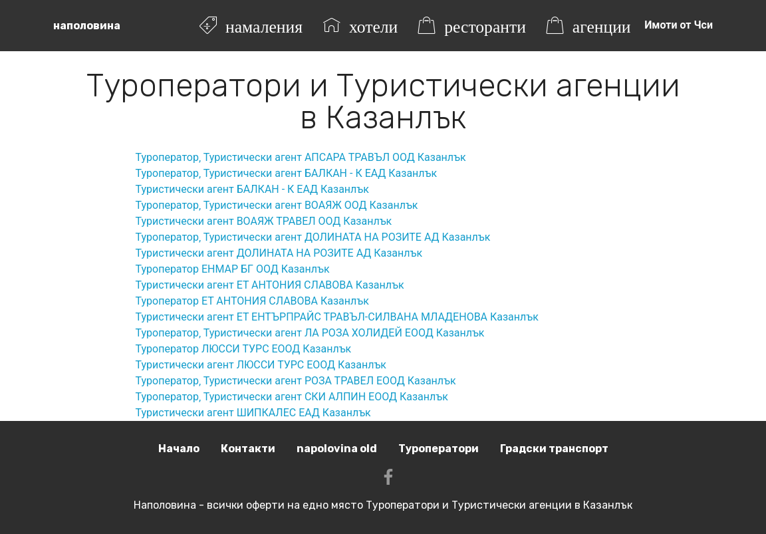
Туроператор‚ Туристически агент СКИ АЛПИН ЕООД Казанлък (292, 396)
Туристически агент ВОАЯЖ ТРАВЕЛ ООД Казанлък (264, 221)
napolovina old (337, 448)
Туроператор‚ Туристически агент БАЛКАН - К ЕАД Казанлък (287, 173)
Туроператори (438, 448)
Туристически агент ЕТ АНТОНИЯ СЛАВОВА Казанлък (270, 285)
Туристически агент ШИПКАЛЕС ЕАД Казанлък (253, 412)
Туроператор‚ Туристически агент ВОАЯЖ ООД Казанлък (277, 205)
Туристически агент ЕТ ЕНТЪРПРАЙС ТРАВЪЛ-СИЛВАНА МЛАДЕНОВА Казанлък (337, 317)
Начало (178, 448)
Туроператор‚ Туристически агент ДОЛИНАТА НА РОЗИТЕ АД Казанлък (313, 237)
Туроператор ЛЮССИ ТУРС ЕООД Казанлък (244, 348)
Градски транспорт (554, 448)
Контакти (248, 448)
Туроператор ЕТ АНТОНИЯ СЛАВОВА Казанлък (252, 301)
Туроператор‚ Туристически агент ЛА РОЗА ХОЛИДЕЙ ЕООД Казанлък (310, 333)
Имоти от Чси (678, 25)
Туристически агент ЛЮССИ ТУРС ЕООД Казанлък (261, 364)
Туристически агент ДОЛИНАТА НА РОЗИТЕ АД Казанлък (279, 253)
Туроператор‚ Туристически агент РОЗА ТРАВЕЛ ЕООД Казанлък (296, 380)
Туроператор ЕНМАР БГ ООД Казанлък (233, 269)
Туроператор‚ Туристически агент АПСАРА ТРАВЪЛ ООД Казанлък (301, 157)
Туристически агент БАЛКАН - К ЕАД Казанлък (252, 189)
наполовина (86, 25)
